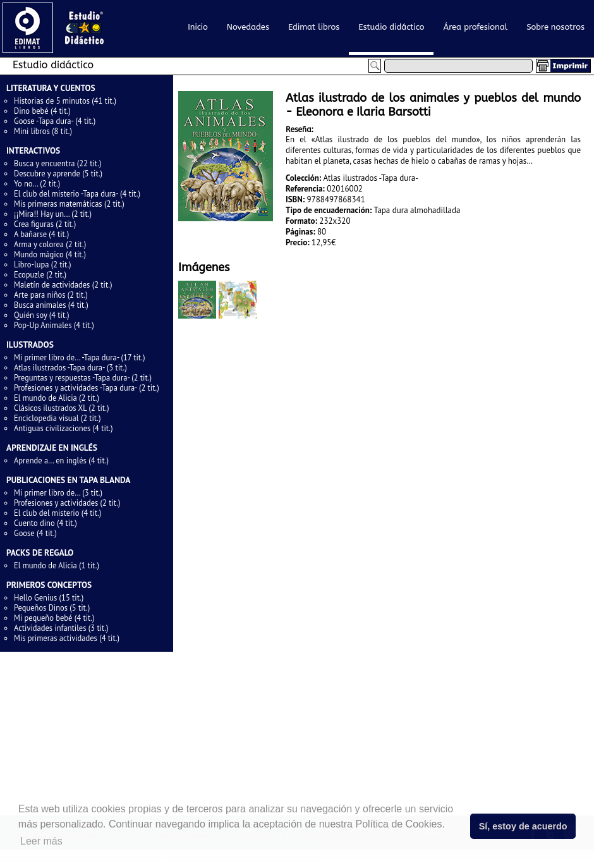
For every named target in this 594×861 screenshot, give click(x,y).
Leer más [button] (41, 841)
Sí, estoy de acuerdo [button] (523, 826)
